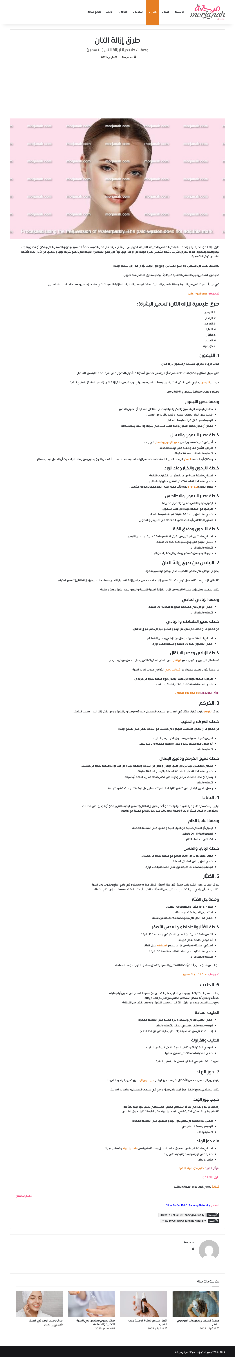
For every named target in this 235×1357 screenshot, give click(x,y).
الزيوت (109, 12)
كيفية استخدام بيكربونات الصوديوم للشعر (198, 1321)
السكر (187, 459)
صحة (166, 12)
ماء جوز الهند (130, 1148)
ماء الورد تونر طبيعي (187, 693)
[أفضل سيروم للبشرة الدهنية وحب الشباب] (143, 1302)
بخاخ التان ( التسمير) (195, 974)
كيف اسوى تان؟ (197, 293)
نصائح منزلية (94, 12)
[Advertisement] (117, 87)
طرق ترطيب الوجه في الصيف (46, 1319)
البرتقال (177, 660)
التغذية (139, 12)
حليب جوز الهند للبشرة (191, 1168)
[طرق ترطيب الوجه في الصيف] (39, 1302)
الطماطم (162, 945)
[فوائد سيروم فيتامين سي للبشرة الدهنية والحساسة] (91, 1302)
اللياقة (124, 12)
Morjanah (127, 57)
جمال (154, 12)
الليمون (205, 382)
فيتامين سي (172, 669)
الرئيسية (179, 12)
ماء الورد (193, 487)
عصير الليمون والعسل (167, 442)
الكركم (208, 711)
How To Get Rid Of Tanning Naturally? (187, 1205)
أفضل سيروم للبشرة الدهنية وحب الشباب (147, 1321)
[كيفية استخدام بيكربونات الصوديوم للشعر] (196, 1302)
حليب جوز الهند (145, 1080)
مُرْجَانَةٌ (215, 1186)
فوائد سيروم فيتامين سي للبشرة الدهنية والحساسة (95, 1321)
